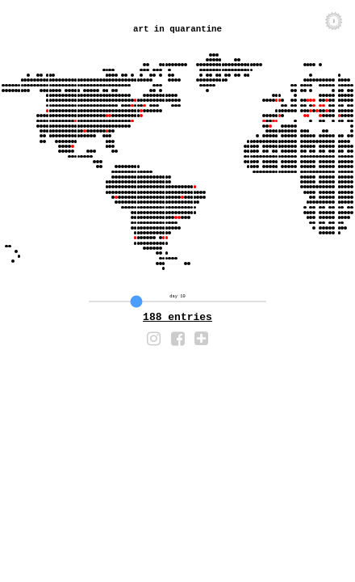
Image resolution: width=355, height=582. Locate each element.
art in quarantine (177, 35)
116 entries (177, 329)
